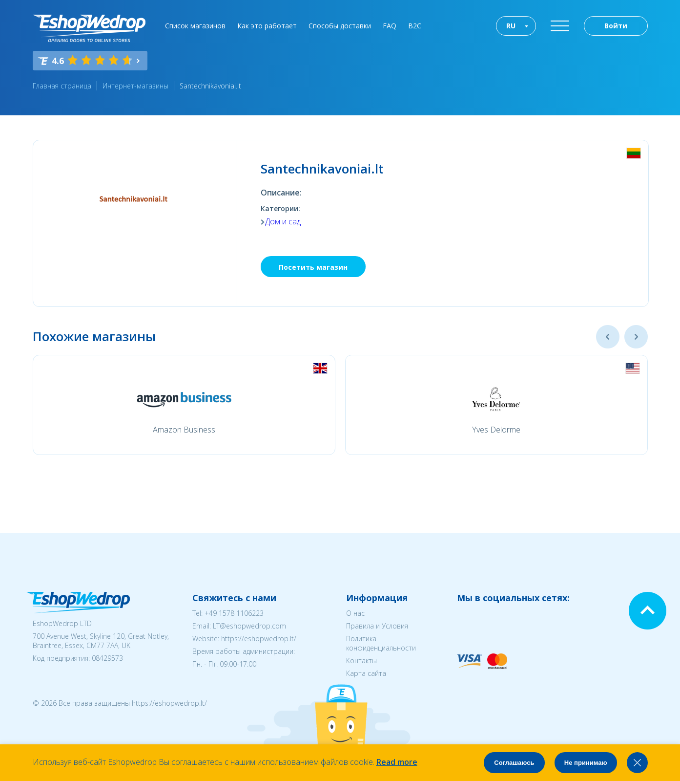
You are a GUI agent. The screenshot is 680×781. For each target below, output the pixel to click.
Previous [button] (607, 336)
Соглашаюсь (514, 762)
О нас (355, 613)
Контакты (361, 660)
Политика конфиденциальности (381, 643)
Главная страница (62, 85)
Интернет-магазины (135, 85)
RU (510, 25)
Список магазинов (195, 25)
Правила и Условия (377, 625)
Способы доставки (340, 25)
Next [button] (636, 336)
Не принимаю (585, 762)
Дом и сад (283, 221)
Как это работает (267, 25)
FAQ (389, 25)
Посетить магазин (313, 267)
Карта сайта (366, 673)
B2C (414, 25)
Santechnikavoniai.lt (210, 85)
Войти (615, 25)
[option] (184, 405)
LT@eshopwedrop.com (249, 625)
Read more (396, 762)
